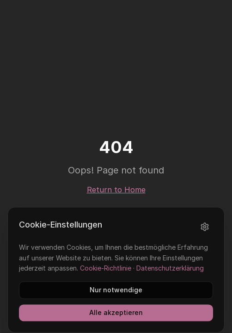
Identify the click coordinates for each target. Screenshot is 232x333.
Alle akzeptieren (116, 319)
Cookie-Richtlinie (105, 275)
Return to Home (116, 189)
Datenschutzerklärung (170, 275)
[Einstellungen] (204, 233)
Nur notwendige (116, 297)
